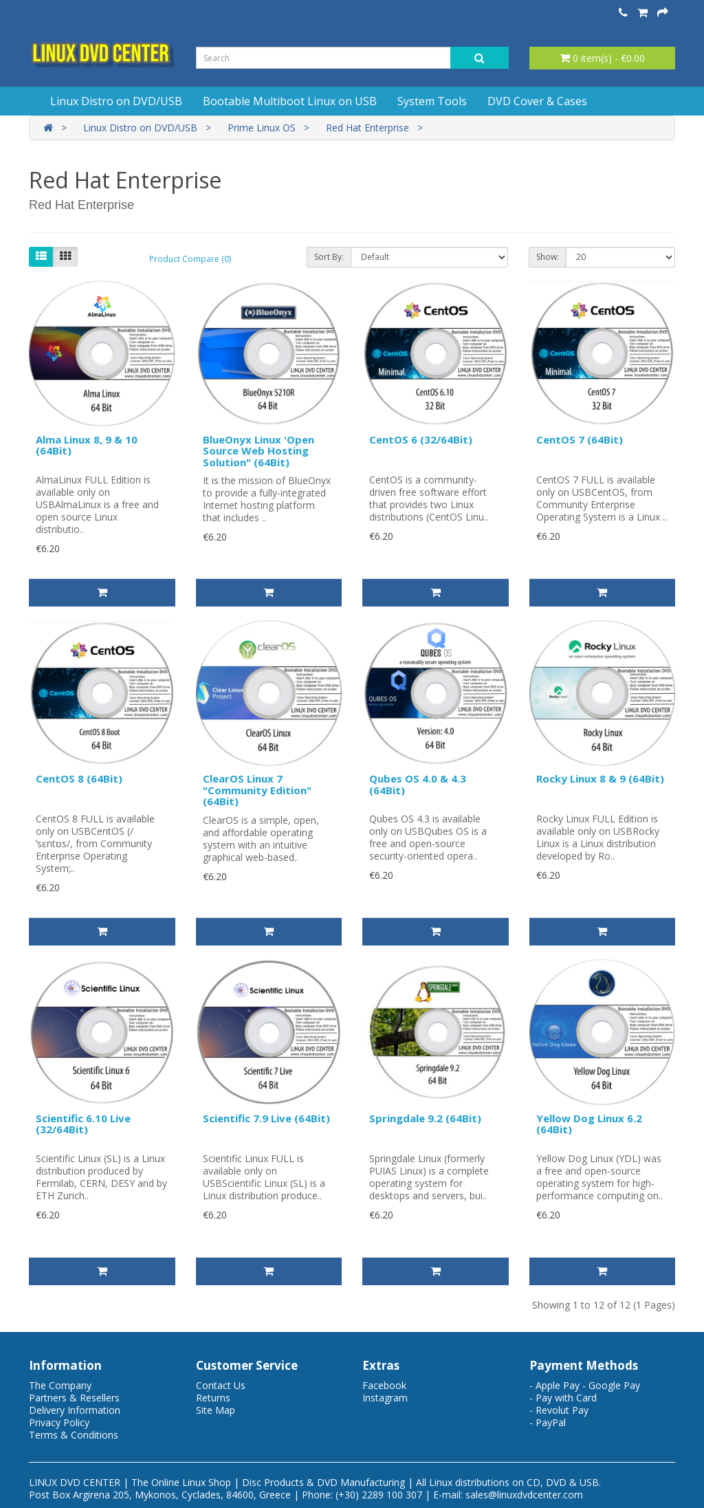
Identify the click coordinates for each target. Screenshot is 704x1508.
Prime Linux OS (262, 127)
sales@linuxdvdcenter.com (524, 1494)
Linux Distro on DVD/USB (116, 101)
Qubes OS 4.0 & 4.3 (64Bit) (417, 784)
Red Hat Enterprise (367, 127)
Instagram (385, 1397)
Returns (213, 1397)
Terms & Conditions (73, 1434)
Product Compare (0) (190, 259)
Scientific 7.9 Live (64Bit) (266, 1118)
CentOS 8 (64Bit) (79, 778)
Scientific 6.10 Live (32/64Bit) (83, 1124)
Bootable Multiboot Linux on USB (290, 101)
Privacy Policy (59, 1422)
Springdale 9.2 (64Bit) (425, 1118)
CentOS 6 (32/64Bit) (420, 439)
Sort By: (329, 257)
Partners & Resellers (74, 1397)
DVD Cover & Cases (537, 101)
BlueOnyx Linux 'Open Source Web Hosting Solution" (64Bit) (258, 451)
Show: (547, 257)
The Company (60, 1385)
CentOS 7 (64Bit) (579, 439)
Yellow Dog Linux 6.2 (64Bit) (589, 1124)
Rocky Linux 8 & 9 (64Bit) (600, 778)
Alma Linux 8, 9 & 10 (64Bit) (87, 445)
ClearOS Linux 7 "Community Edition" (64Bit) (257, 790)
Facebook (384, 1385)
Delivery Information (74, 1410)
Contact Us (220, 1385)
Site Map (215, 1410)
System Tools (432, 101)
